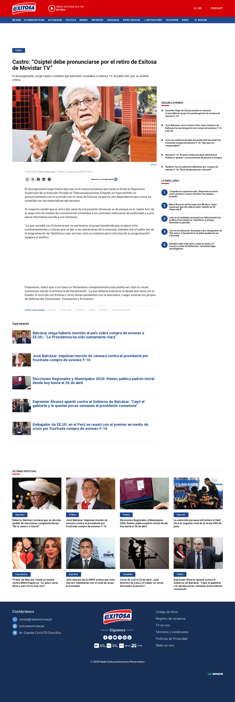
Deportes (97, 20)
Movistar (80, 310)
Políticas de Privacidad (171, 639)
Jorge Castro (66, 310)
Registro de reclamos (170, 618)
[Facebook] (105, 637)
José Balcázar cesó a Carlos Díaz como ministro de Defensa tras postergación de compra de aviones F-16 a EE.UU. (193, 128)
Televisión (172, 20)
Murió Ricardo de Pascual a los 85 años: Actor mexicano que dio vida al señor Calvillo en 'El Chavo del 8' (193, 207)
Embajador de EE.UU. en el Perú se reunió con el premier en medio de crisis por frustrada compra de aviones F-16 (90, 426)
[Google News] (125, 637)
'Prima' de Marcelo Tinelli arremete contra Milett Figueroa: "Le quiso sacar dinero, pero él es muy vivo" (35, 582)
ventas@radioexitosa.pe (35, 619)
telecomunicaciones (121, 310)
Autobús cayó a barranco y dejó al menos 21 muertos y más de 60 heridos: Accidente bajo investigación (192, 246)
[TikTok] (129, 637)
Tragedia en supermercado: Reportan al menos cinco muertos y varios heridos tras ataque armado (193, 194)
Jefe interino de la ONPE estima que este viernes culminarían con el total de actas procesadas (90, 582)
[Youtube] (115, 637)
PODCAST (217, 8)
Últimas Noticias (34, 20)
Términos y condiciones (172, 632)
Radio (185, 20)
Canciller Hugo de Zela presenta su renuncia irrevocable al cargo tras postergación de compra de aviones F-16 (192, 113)
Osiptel (91, 310)
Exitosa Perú (154, 20)
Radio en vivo (165, 645)
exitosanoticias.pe (31, 626)
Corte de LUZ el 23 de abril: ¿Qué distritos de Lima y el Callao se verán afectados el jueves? (141, 582)
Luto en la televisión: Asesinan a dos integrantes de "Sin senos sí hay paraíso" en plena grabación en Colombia (195, 233)
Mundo (84, 20)
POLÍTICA (103, 310)
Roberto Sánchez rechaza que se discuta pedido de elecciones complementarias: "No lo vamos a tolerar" (36, 523)
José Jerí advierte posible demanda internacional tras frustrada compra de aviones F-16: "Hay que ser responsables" (193, 143)
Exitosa (52, 310)
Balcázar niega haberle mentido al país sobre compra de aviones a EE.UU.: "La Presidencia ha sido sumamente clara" (88, 335)
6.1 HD (198, 8)
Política (71, 20)
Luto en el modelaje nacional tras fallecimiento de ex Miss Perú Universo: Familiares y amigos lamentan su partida (195, 220)
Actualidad (55, 20)
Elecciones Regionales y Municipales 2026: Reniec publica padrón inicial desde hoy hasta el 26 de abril (93, 381)
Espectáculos (131, 20)
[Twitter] (110, 637)
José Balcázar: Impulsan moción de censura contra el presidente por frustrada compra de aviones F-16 (90, 358)
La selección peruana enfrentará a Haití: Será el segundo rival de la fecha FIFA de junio (198, 523)
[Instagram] (120, 637)
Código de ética (167, 612)
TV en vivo (163, 625)
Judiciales (113, 20)
